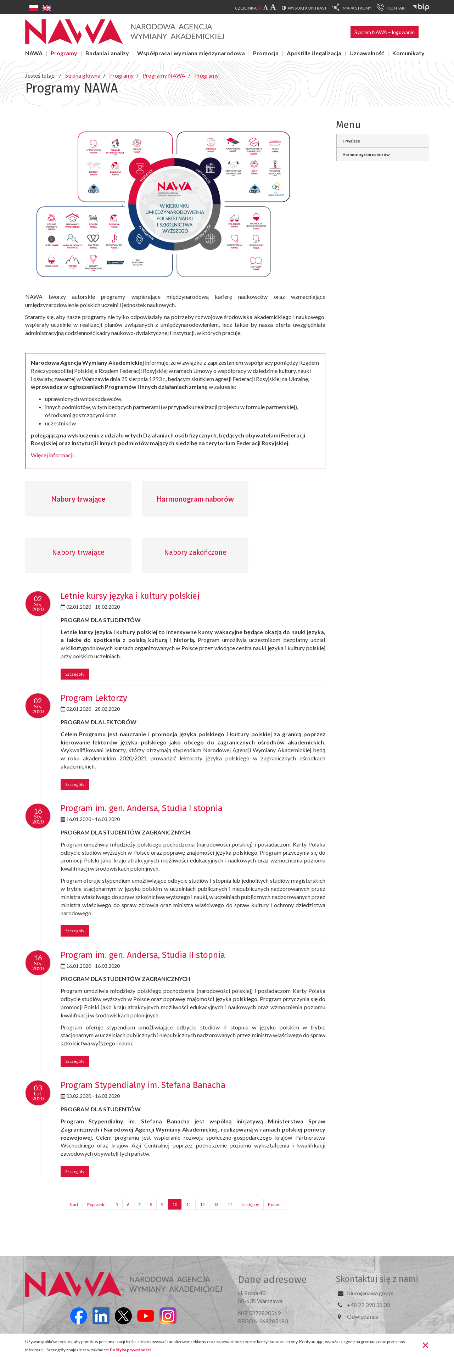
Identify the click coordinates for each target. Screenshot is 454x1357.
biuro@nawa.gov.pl (370, 1293)
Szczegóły (74, 674)
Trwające (351, 141)
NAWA (34, 53)
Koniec (274, 1204)
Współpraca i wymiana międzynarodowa (191, 53)
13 (216, 1204)
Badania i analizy (107, 53)
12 (202, 1204)
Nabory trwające (78, 499)
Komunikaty (408, 53)
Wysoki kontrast (307, 8)
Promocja (266, 53)
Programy (64, 53)
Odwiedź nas (362, 1316)
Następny (250, 1204)
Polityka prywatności (130, 1349)
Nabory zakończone (195, 552)
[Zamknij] (425, 1344)
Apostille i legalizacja (314, 53)
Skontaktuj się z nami (377, 1279)
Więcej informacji (52, 455)
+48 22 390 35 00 (368, 1304)
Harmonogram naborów (195, 499)
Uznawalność (366, 53)
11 (188, 1204)
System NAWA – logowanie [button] (384, 32)
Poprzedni (97, 1204)
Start (73, 1204)
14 (230, 1204)
